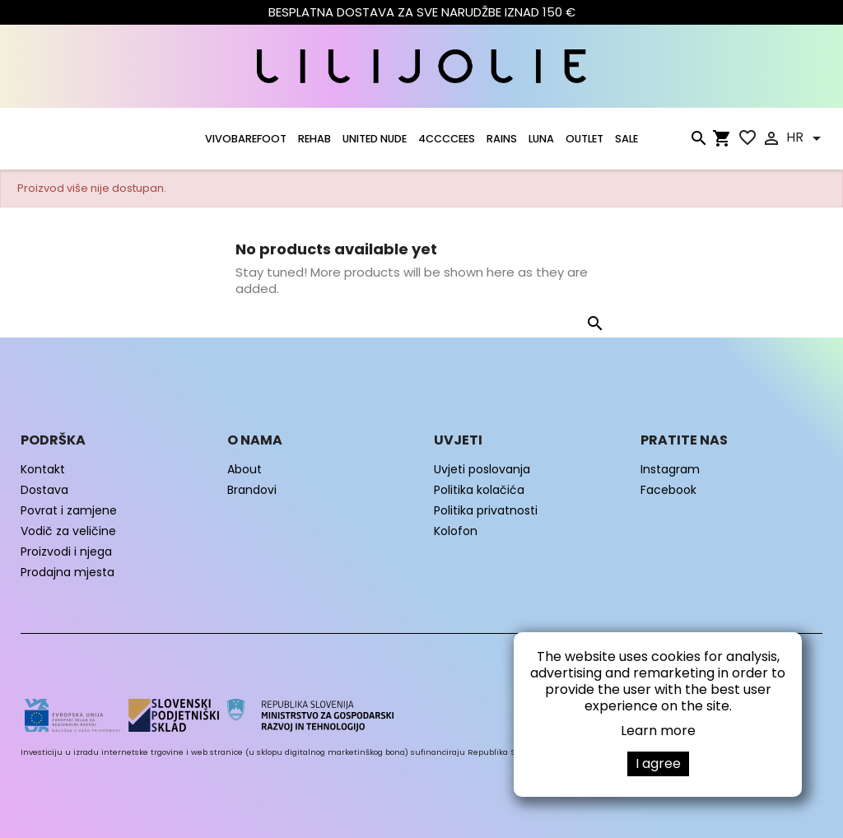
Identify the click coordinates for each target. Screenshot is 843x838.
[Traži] (698, 141)
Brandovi (252, 490)
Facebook (668, 490)
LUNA (541, 139)
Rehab (314, 139)
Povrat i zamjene (69, 510)
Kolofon (455, 531)
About (244, 469)
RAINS (502, 139)
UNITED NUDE (374, 139)
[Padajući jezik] (806, 138)
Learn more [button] (658, 730)
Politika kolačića (479, 490)
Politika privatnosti (486, 510)
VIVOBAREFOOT (245, 139)
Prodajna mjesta (67, 572)
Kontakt (43, 469)
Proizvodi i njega (66, 551)
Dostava (44, 490)
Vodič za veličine (68, 531)
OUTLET (584, 139)
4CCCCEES (446, 139)
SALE (626, 139)
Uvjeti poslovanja (482, 469)
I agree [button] (658, 763)
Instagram (670, 469)
